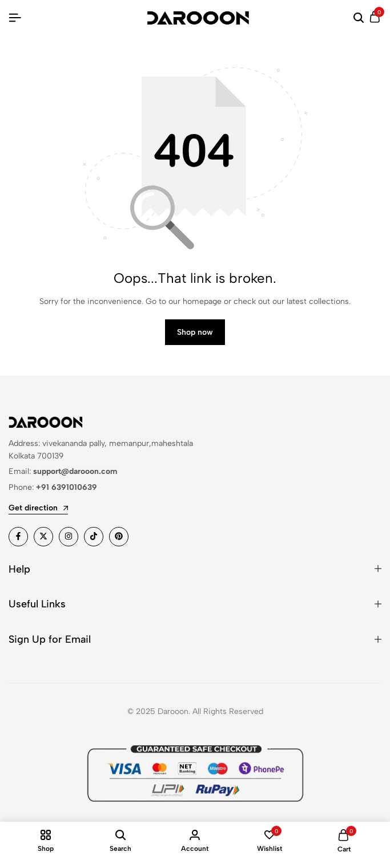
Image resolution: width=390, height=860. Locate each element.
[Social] (18, 536)
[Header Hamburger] (15, 18)
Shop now (195, 332)
